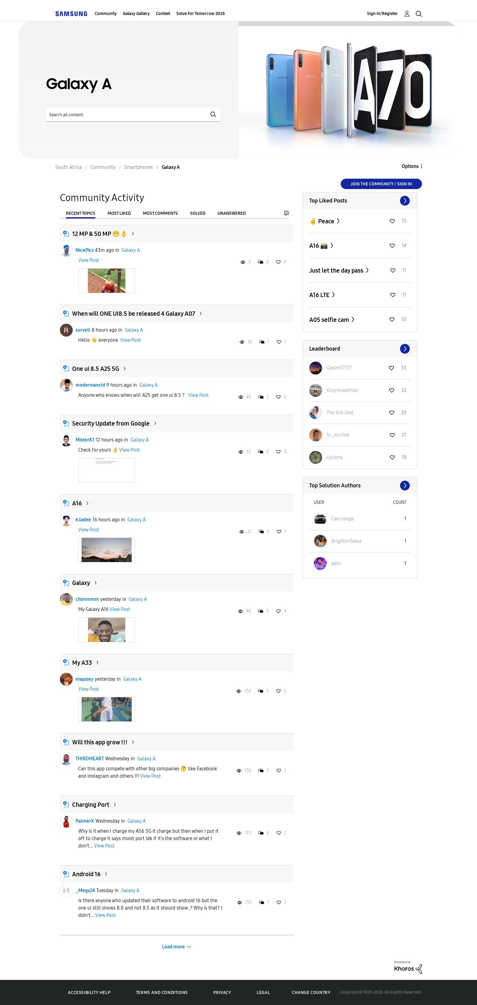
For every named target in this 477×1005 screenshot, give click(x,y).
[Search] (133, 114)
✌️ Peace (322, 221)
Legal (263, 992)
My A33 (82, 662)
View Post (88, 260)
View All (360, 200)
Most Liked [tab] (119, 213)
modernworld (90, 385)
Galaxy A (131, 250)
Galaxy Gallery (136, 13)
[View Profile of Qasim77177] (339, 368)
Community (106, 13)
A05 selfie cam (329, 319)
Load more (173, 947)
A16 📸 (319, 245)
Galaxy (81, 582)
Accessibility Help (89, 992)
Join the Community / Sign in (381, 184)
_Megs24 (85, 890)
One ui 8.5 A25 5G (95, 368)
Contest (163, 13)
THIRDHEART (89, 758)
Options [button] (410, 166)
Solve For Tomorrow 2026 (200, 13)
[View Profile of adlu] (336, 563)
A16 (77, 503)
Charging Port (90, 804)
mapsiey (84, 679)
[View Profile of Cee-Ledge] (342, 519)
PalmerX (84, 821)
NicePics (84, 250)
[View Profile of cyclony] (335, 457)
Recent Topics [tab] (80, 213)
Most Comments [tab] (160, 213)
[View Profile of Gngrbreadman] (343, 390)
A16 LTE (320, 295)
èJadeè (83, 520)
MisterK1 (84, 440)
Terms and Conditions (162, 992)
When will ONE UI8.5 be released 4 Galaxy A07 (133, 313)
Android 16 (86, 874)
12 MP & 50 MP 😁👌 (99, 233)
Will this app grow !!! (99, 742)
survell (82, 330)
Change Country (311, 992)
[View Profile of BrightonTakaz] (346, 541)
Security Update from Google (111, 423)
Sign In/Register (382, 13)
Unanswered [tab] (232, 213)
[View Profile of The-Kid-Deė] (340, 412)
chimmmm (87, 599)
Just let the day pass (337, 270)
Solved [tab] (197, 213)
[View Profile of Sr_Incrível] (338, 435)
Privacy (222, 992)
